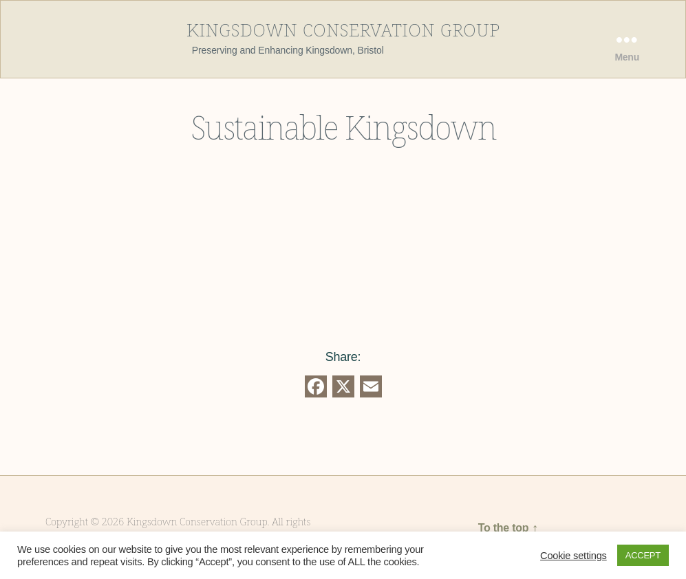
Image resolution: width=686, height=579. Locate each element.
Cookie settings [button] (573, 555)
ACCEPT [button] (643, 555)
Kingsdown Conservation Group (343, 28)
